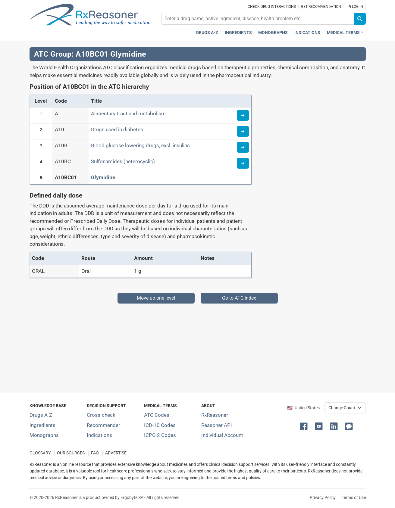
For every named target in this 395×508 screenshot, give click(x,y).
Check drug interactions (272, 7)
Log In (355, 7)
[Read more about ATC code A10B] (243, 147)
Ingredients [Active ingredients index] (238, 32)
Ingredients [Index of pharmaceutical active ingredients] (42, 425)
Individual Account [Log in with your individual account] (222, 435)
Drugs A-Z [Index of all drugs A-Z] (41, 415)
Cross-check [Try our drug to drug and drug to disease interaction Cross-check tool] (101, 415)
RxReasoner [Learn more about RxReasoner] (214, 415)
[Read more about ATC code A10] (243, 131)
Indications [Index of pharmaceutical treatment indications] (99, 435)
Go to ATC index (239, 298)
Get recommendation (321, 7)
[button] (305, 426)
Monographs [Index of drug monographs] (44, 435)
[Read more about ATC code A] (243, 115)
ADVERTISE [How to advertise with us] (116, 453)
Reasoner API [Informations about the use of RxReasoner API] (216, 425)
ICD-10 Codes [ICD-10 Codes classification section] (160, 425)
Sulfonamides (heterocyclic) (123, 161)
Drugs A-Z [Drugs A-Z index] (207, 32)
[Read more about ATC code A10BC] (243, 163)
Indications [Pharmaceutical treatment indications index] (307, 32)
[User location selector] (345, 407)
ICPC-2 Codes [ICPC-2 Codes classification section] (160, 435)
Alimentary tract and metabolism (128, 114)
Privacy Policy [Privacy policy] (323, 497)
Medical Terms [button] (343, 32)
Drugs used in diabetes (117, 129)
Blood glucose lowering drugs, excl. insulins (140, 145)
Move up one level (156, 298)
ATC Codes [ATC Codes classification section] (156, 415)
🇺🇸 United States (303, 407)
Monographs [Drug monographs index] (273, 32)
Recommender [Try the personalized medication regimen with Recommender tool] (103, 425)
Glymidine (103, 177)
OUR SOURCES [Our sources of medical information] (71, 453)
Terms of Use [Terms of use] (354, 497)
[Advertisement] (198, 346)
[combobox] (257, 19)
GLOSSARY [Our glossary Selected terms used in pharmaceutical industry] (40, 453)
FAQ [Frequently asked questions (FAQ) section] (95, 453)
